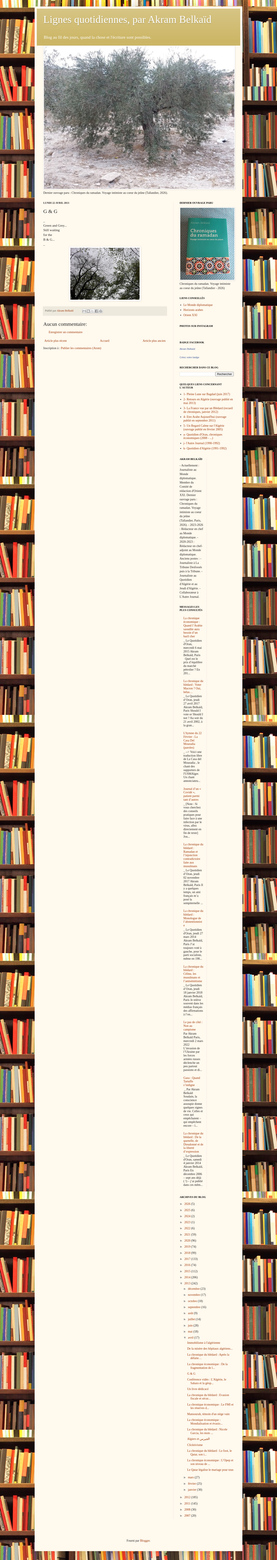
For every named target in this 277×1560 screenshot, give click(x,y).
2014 (187, 1277)
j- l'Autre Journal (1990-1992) (202, 443)
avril (191, 1337)
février (192, 1483)
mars (191, 1477)
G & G (191, 1373)
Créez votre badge (189, 357)
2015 (187, 1271)
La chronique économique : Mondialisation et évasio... (204, 1421)
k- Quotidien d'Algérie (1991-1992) (205, 448)
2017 (187, 1259)
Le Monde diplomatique (198, 305)
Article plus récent (55, 340)
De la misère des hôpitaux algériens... (210, 1348)
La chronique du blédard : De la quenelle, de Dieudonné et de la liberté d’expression (193, 1142)
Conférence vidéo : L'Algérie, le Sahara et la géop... (206, 1381)
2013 (187, 1283)
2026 (187, 1203)
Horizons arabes (193, 310)
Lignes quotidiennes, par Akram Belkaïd (127, 19)
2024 (187, 1216)
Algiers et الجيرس (198, 1439)
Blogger (145, 1540)
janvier (192, 1489)
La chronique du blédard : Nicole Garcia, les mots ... (207, 1431)
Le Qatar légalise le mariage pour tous (210, 1469)
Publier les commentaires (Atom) (81, 348)
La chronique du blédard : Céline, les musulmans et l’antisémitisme (193, 974)
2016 (187, 1265)
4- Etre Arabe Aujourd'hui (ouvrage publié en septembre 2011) (205, 418)
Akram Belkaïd (187, 349)
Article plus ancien (154, 340)
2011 (187, 1503)
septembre (194, 1307)
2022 (187, 1228)
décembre (194, 1288)
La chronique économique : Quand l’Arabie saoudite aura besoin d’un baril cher (193, 627)
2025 (187, 1210)
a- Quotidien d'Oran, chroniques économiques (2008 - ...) (203, 436)
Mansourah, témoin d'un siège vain (208, 1414)
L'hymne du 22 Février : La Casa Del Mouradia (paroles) (193, 740)
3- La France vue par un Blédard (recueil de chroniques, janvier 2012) (208, 410)
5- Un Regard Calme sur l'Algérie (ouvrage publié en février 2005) (204, 427)
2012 (187, 1497)
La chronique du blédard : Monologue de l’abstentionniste (193, 918)
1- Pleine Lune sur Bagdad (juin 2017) (207, 394)
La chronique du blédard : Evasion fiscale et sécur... (208, 1396)
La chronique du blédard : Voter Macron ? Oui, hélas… (193, 686)
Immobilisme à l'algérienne (203, 1342)
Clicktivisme (195, 1445)
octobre (193, 1301)
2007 (187, 1515)
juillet (192, 1319)
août (191, 1313)
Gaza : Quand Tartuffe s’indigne (192, 1081)
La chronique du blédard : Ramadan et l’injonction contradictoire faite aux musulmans (193, 855)
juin (190, 1325)
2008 (187, 1509)
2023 (187, 1222)
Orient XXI (190, 315)
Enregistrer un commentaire (65, 332)
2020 (187, 1240)
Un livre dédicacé (198, 1389)
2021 (187, 1234)
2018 (187, 1253)
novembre (194, 1294)
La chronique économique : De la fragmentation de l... (207, 1366)
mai (190, 1331)
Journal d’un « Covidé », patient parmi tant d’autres (192, 794)
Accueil (105, 340)
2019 (187, 1246)
